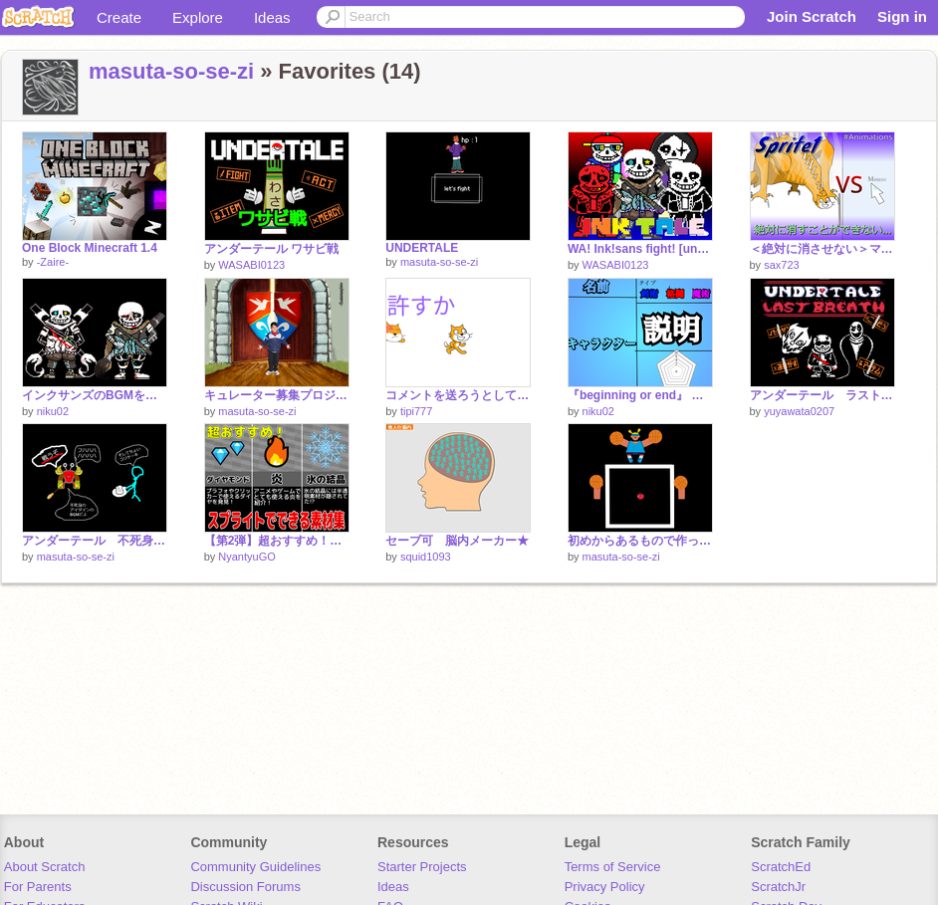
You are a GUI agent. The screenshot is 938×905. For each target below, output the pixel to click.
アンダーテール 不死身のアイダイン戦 (94, 541)
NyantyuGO (246, 557)
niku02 (53, 411)
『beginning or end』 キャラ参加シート (640, 395)
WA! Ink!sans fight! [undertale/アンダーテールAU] (640, 249)
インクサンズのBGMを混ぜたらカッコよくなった (94, 395)
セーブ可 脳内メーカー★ (457, 541)
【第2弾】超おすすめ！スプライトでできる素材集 (277, 541)
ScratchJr (778, 886)
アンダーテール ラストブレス (822, 395)
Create (119, 17)
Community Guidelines (255, 866)
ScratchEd (781, 866)
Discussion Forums (245, 886)
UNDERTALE (421, 248)
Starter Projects (422, 866)
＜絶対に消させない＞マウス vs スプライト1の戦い (822, 249)
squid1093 (425, 557)
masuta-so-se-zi (171, 71)
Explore (197, 17)
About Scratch (45, 866)
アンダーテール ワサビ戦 (271, 249)
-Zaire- (53, 262)
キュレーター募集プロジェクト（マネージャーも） (277, 395)
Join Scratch (811, 16)
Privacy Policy (605, 886)
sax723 (781, 265)
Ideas (272, 17)
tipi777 (416, 411)
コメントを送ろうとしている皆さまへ (458, 395)
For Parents (38, 886)
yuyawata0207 (799, 411)
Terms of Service (613, 866)
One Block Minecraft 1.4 (89, 248)
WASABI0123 (251, 265)
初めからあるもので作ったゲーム (640, 541)
